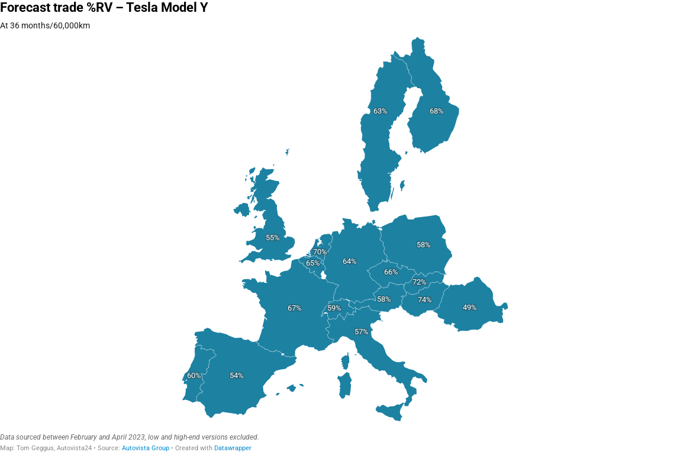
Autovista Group (145, 448)
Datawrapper (233, 448)
